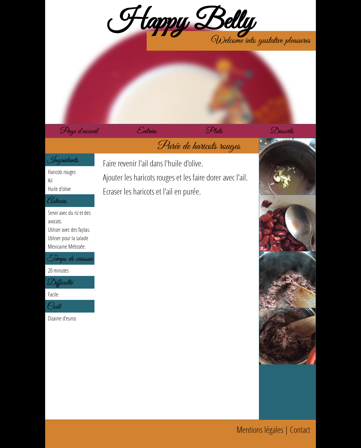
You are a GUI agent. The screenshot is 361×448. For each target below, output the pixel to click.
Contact (300, 429)
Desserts (282, 131)
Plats (214, 131)
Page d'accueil (79, 131)
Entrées (147, 131)
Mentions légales (260, 429)
